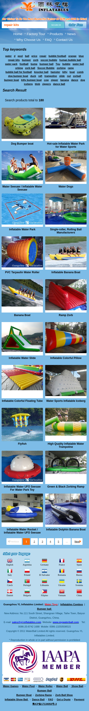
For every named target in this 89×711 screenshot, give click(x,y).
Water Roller (45, 686)
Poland (27, 572)
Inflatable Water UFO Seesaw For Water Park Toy (22, 488)
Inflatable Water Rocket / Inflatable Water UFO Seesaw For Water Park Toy (22, 531)
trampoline (50, 76)
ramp (71, 68)
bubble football (57, 56)
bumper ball (46, 64)
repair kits (14, 60)
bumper (26, 60)
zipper (54, 80)
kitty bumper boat (31, 80)
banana (64, 80)
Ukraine (61, 582)
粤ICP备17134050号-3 (44, 704)
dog (82, 80)
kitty (64, 72)
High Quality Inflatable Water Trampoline (66, 445)
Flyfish (22, 443)
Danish (10, 593)
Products (56, 34)
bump (34, 64)
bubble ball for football (19, 72)
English (9, 562)
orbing (19, 68)
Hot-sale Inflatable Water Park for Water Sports (66, 145)
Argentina (27, 562)
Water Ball (62, 686)
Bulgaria (27, 593)
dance (74, 80)
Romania (62, 572)
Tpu (58, 64)
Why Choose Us (28, 40)
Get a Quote (64, 699)
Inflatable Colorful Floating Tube (22, 400)
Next (78, 541)
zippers (46, 84)
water (8, 56)
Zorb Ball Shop (64, 695)
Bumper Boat (24, 695)
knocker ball (41, 72)
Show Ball (77, 686)
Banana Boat (22, 315)
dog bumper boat (18, 76)
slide (62, 76)
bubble (66, 64)
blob (37, 84)
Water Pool (28, 686)
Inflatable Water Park (22, 229)
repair (43, 56)
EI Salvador (44, 572)
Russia (79, 572)
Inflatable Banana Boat (65, 272)
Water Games (10, 686)
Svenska (79, 582)
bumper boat (11, 80)
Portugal (27, 582)
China (79, 593)
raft (40, 76)
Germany (44, 562)
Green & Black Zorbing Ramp (66, 486)
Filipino (44, 593)
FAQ (48, 40)
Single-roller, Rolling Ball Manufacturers (66, 231)
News (71, 34)
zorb (35, 60)
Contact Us (64, 40)
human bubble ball (70, 60)
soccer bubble (48, 60)
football (24, 64)
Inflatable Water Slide (22, 358)
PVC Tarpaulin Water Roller (22, 272)
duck (33, 76)
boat (72, 72)
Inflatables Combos (71, 604)
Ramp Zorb (66, 315)
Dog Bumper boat (22, 143)
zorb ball (30, 68)
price (34, 56)
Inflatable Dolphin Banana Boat (65, 529)
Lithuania (44, 582)
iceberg (28, 84)
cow (46, 80)
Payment (79, 699)
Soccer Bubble (46, 68)
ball (27, 56)
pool (20, 56)
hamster (55, 72)
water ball (78, 64)
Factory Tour (36, 34)
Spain (79, 562)
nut (69, 76)
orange (72, 56)
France (62, 562)
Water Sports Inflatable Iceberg (65, 400)
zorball (77, 76)
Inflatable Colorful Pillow (65, 358)
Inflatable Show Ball (16, 699)
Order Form (76, 25)
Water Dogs (66, 186)
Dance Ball (38, 699)
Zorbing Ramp (43, 695)
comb (80, 72)
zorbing (61, 68)
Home (17, 34)
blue (81, 56)
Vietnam (62, 593)
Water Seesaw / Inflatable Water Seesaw (22, 188)
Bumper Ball (44, 690)
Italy (9, 572)
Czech (10, 582)
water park (11, 64)
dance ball (59, 84)
